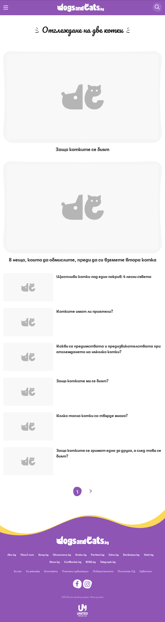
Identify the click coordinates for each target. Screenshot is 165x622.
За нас (18, 571)
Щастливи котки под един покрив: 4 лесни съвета (103, 276)
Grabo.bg (81, 554)
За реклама (33, 571)
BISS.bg (91, 562)
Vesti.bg (149, 554)
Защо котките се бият (82, 148)
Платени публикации (75, 571)
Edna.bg (114, 554)
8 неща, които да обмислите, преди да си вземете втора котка (82, 259)
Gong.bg (43, 554)
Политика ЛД (126, 571)
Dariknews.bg (131, 554)
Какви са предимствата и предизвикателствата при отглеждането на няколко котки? (108, 348)
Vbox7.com (27, 554)
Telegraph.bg (108, 562)
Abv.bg (11, 554)
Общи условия (97, 596)
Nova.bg (55, 562)
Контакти (51, 571)
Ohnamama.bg (62, 554)
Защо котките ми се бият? (82, 380)
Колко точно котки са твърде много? (92, 415)
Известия (145, 571)
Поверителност (103, 571)
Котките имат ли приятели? (84, 311)
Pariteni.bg (97, 554)
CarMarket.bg (72, 562)
